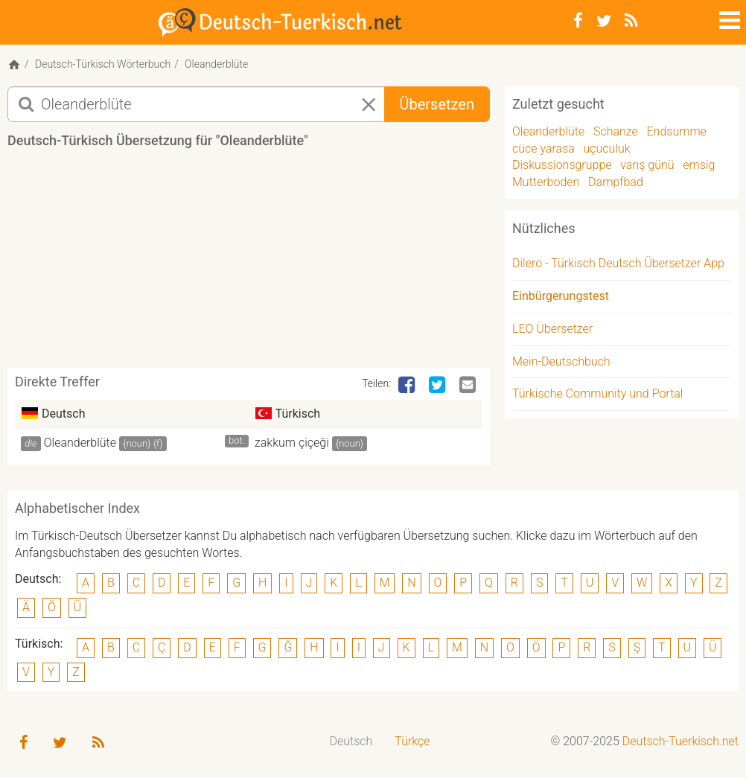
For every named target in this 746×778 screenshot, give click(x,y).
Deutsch (351, 741)
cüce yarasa (543, 148)
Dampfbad (615, 182)
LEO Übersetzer (552, 329)
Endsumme (677, 131)
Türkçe (412, 741)
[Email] (469, 385)
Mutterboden (545, 182)
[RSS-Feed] (631, 21)
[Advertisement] (278, 263)
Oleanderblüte (80, 443)
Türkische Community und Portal (597, 393)
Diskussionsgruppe (562, 165)
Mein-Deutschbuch (561, 361)
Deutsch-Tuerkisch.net (680, 741)
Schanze (615, 131)
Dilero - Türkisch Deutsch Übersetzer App (618, 263)
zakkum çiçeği (292, 443)
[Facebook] (578, 21)
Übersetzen (437, 104)
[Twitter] (604, 21)
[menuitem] (351, 742)
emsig (699, 165)
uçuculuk (607, 148)
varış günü (647, 165)
